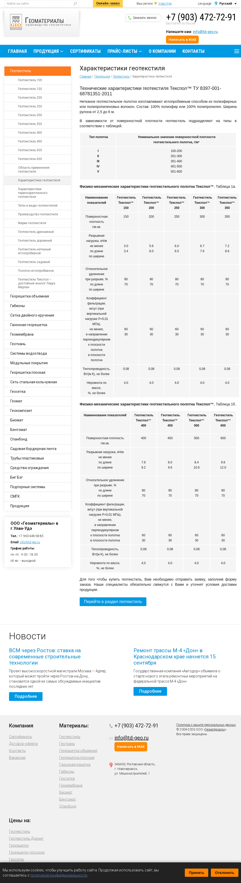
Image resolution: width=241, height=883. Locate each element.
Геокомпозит (21, 411)
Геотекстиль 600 (30, 159)
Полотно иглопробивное (36, 271)
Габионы (17, 306)
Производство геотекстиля (38, 214)
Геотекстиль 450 (30, 141)
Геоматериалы (215, 729)
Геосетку (16, 859)
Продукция (46, 51)
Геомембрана (22, 334)
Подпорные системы (27, 487)
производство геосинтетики (44, 22)
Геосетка (18, 391)
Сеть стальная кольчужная (33, 382)
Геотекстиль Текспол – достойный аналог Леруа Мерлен (36, 283)
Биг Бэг (16, 477)
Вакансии (17, 757)
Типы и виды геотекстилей (37, 205)
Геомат (16, 401)
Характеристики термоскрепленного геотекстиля (32, 193)
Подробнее (26, 696)
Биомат (16, 420)
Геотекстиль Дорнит (26, 838)
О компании (162, 51)
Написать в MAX (182, 39)
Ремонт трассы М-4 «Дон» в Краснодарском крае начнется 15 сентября (174, 656)
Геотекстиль (121, 76)
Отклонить (224, 873)
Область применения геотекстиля (33, 169)
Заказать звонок (142, 18)
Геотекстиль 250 (30, 106)
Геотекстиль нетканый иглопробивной (34, 251)
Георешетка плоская (27, 372)
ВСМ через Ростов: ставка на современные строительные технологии (45, 656)
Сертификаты (85, 51)
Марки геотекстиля (32, 223)
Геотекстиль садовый (34, 262)
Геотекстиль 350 (30, 124)
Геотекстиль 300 (30, 115)
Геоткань (18, 344)
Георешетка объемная (29, 296)
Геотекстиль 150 (30, 89)
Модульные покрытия (29, 363)
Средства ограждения (29, 468)
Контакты (193, 51)
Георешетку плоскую (27, 852)
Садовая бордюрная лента (33, 449)
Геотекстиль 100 (30, 80)
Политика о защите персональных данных (206, 725)
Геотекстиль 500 (30, 150)
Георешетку (19, 845)
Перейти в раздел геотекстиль (113, 601)
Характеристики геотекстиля (39, 180)
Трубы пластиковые (27, 458)
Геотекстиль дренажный (36, 232)
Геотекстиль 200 (30, 97)
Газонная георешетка (28, 325)
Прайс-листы (122, 51)
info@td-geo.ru (205, 32)
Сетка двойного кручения (32, 315)
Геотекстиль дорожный (35, 240)
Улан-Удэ (165, 3)
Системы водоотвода (28, 353)
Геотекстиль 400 (30, 132)
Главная (17, 51)
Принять (196, 873)
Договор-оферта (23, 744)
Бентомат (18, 430)
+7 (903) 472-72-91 (201, 17)
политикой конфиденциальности (58, 875)
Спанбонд (18, 439)
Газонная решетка (74, 764)
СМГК (15, 496)
